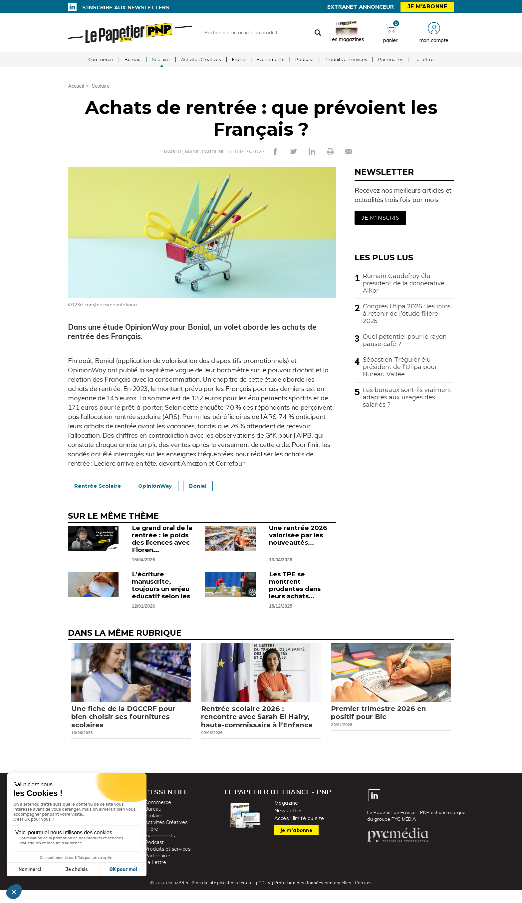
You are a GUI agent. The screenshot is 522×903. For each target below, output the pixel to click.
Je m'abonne (427, 6)
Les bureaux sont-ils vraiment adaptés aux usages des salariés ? (407, 397)
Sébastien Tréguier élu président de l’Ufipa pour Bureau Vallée (400, 367)
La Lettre (424, 61)
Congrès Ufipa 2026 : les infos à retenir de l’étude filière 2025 (407, 314)
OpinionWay (162, 486)
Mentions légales (236, 896)
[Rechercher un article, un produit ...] (261, 33)
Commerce (100, 61)
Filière (238, 61)
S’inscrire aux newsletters (125, 7)
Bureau (132, 61)
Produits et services (346, 61)
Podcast (304, 61)
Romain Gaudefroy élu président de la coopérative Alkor (403, 283)
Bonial (209, 486)
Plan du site (202, 896)
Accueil (76, 85)
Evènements (270, 61)
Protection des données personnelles (313, 896)
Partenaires (390, 61)
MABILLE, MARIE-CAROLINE (194, 151)
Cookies (364, 896)
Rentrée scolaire (100, 486)
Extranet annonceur (360, 6)
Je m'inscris (380, 218)
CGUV (264, 896)
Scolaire (161, 61)
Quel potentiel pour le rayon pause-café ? (405, 340)
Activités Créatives (201, 61)
